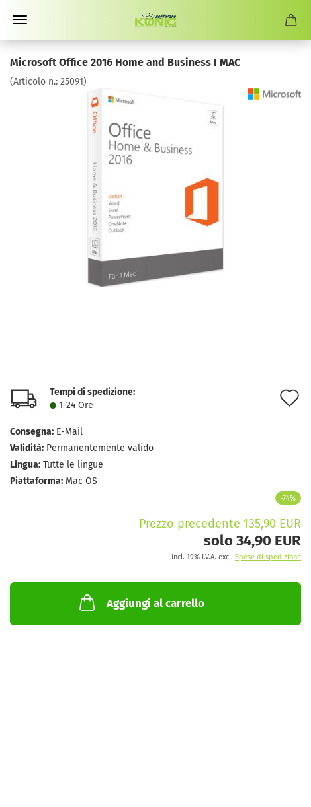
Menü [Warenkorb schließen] (20, 19)
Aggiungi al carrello (140, 602)
